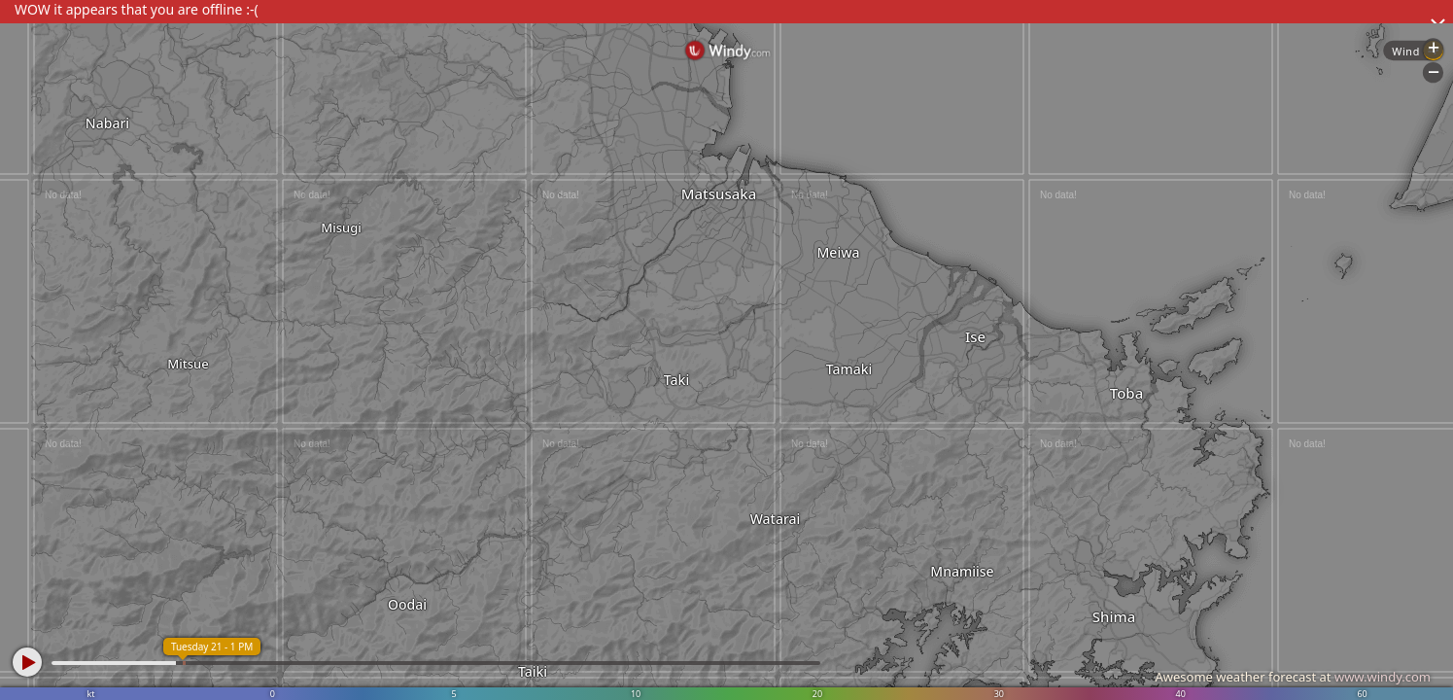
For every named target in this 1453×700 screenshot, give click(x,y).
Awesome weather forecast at (1293, 676)
